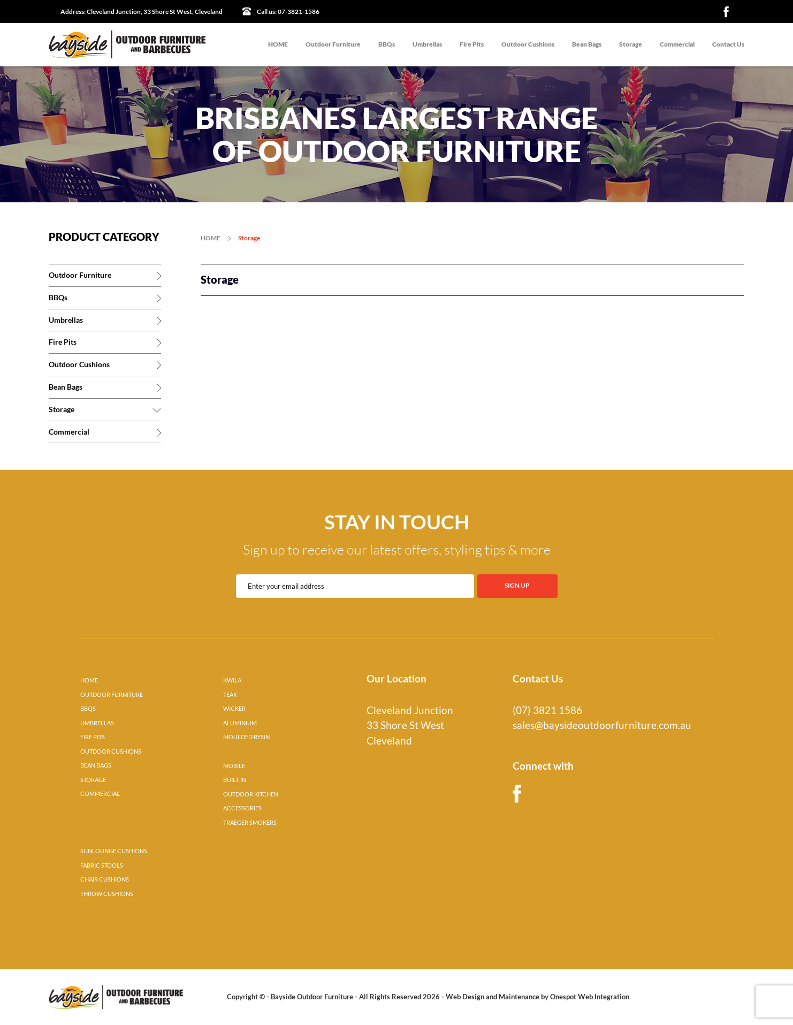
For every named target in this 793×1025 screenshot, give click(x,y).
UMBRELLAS (97, 723)
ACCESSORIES (242, 808)
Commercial (677, 44)
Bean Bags (586, 44)
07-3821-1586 (288, 11)
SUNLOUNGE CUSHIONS (113, 851)
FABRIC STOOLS (101, 865)
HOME (278, 44)
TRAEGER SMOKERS (250, 822)
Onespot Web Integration (589, 996)
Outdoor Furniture (333, 44)
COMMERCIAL (100, 794)
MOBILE (234, 766)
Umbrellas (427, 44)
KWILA (232, 680)
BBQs (386, 44)
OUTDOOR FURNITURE (111, 695)
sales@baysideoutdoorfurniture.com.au (602, 725)
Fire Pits (472, 44)
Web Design (465, 996)
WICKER (234, 708)
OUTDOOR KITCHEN (250, 794)
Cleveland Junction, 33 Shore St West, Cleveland (141, 11)
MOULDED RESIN (246, 737)
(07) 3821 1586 (547, 710)
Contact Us (728, 44)
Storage (630, 44)
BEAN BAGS (95, 765)
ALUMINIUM (240, 723)
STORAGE (93, 780)
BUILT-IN (234, 780)
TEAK (230, 695)
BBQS (88, 708)
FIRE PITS (92, 737)
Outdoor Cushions (527, 44)
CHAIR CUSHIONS (104, 879)
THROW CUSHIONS (106, 894)
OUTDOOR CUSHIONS (110, 751)
